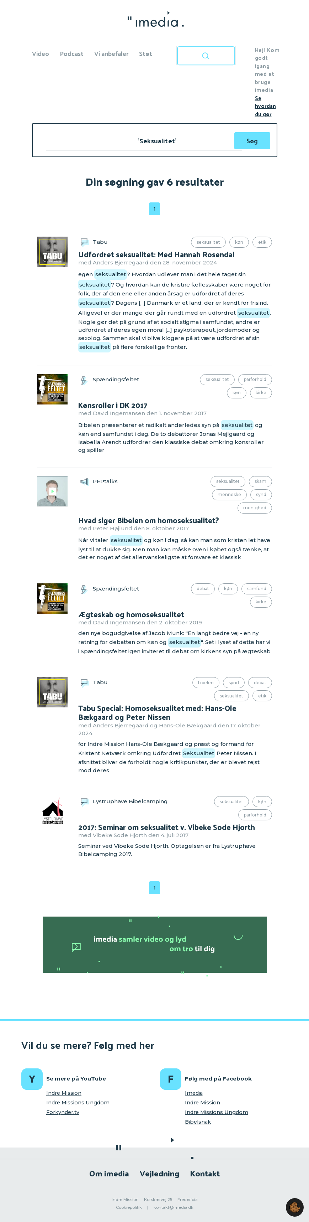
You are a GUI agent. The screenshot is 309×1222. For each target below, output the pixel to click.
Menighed (254, 507)
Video (40, 53)
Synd (261, 494)
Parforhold (255, 379)
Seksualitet (208, 242)
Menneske (229, 494)
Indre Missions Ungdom (78, 1102)
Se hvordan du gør (265, 106)
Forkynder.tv (62, 1112)
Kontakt (205, 1173)
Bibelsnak (198, 1122)
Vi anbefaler (111, 53)
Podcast (72, 53)
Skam (260, 481)
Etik (262, 242)
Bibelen (206, 682)
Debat (203, 588)
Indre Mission (63, 1093)
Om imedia (109, 1173)
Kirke (261, 392)
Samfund (256, 588)
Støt (145, 53)
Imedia (194, 1093)
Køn (239, 242)
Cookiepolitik (129, 1207)
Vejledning (159, 1173)
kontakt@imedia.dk (173, 1207)
